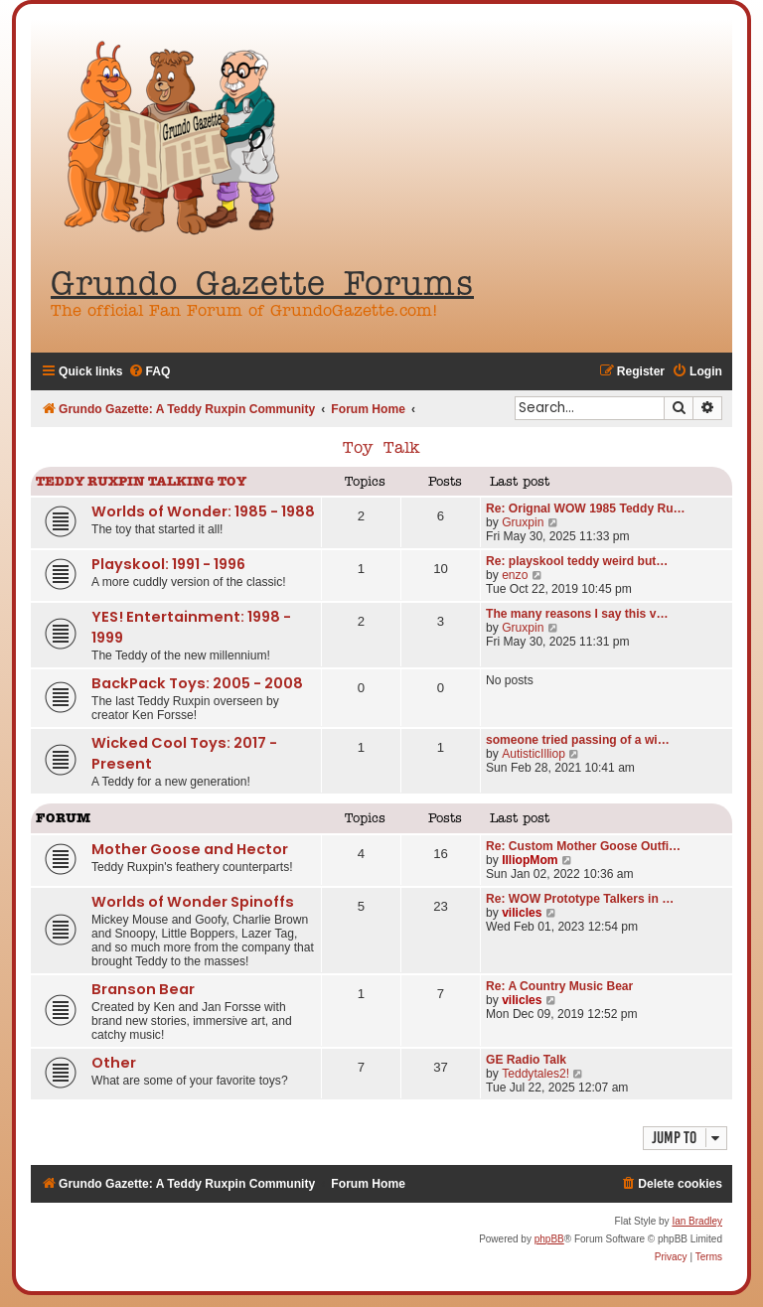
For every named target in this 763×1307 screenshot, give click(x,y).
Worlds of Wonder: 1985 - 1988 (203, 511)
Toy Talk (381, 449)
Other (113, 1063)
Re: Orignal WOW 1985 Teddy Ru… (586, 508)
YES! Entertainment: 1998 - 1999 (191, 627)
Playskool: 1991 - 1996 (168, 564)
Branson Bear (143, 989)
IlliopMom (529, 860)
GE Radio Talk (526, 1060)
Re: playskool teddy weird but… (577, 561)
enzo (515, 575)
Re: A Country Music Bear (559, 986)
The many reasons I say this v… (577, 614)
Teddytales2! (535, 1074)
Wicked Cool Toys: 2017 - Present (184, 753)
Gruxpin (522, 522)
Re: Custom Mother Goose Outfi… (583, 846)
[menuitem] (149, 372)
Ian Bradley (697, 1221)
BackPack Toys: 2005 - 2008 (197, 683)
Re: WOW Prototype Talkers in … (580, 899)
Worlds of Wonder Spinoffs (192, 902)
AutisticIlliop (533, 754)
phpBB (549, 1239)
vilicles (521, 913)
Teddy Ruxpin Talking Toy (141, 482)
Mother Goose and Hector (189, 849)
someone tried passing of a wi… (578, 740)
